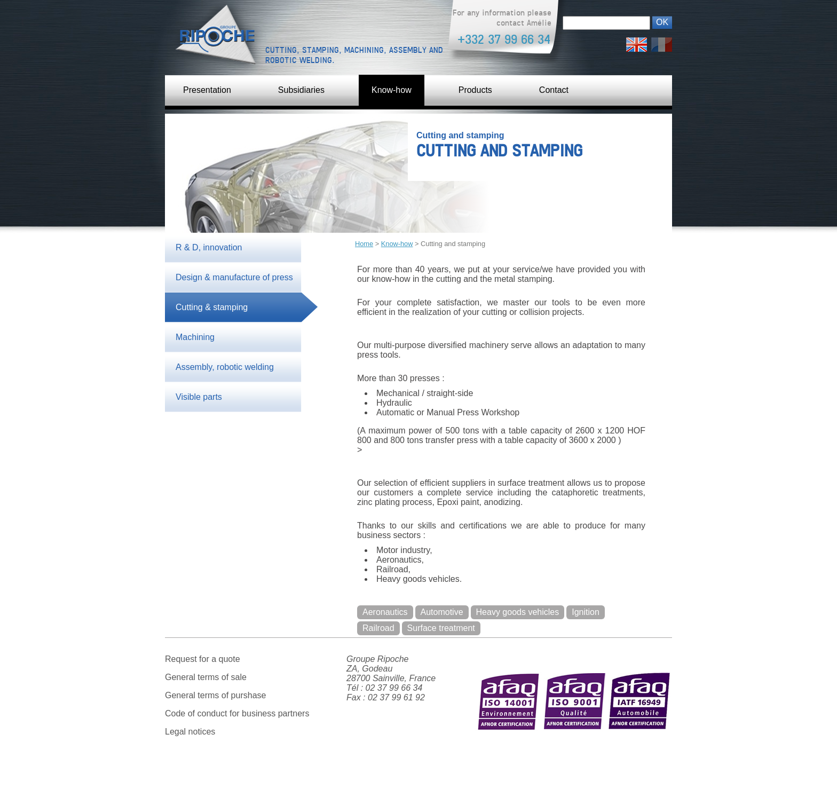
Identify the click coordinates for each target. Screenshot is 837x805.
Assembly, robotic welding (225, 367)
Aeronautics (385, 612)
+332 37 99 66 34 (503, 39)
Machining (195, 337)
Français (661, 41)
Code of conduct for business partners (237, 713)
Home (364, 244)
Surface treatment (441, 628)
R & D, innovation (209, 247)
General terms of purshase (215, 695)
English (636, 41)
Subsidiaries (301, 89)
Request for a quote (202, 659)
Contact (553, 89)
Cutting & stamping (212, 307)
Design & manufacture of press (234, 277)
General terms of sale (206, 677)
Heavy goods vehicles (517, 612)
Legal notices (190, 731)
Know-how (392, 89)
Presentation (207, 89)
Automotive (442, 612)
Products (475, 89)
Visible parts (199, 396)
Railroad (378, 628)
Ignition (585, 612)
